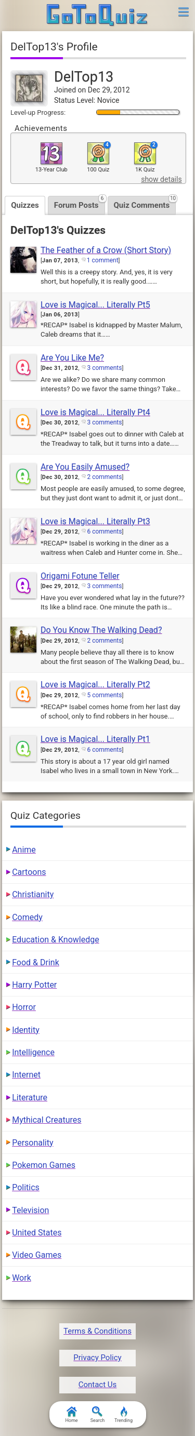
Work (21, 1278)
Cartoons (29, 872)
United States (36, 1233)
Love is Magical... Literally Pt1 (95, 739)
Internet (26, 1075)
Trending (123, 1414)
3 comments (104, 367)
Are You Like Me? (72, 358)
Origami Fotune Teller (80, 576)
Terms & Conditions (97, 1331)
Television (30, 1210)
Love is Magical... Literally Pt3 (95, 521)
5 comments (104, 695)
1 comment (103, 260)
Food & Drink (35, 962)
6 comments (104, 531)
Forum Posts (79, 203)
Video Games (36, 1255)
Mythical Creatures (46, 1120)
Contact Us (98, 1384)
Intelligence (33, 1052)
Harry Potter (34, 985)
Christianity (33, 894)
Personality (32, 1143)
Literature (29, 1097)
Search (97, 1414)
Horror (24, 1007)
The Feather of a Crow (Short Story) (106, 250)
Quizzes (25, 205)
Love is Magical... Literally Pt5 (95, 305)
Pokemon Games (43, 1165)
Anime (24, 850)
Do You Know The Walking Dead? (101, 630)
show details (161, 179)
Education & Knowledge (55, 940)
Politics (26, 1187)
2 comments (104, 477)
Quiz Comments (145, 203)
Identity (26, 1030)
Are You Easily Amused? (85, 467)
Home (71, 1414)
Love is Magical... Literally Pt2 (95, 684)
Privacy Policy (97, 1357)
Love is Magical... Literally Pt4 (95, 412)
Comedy (27, 917)
